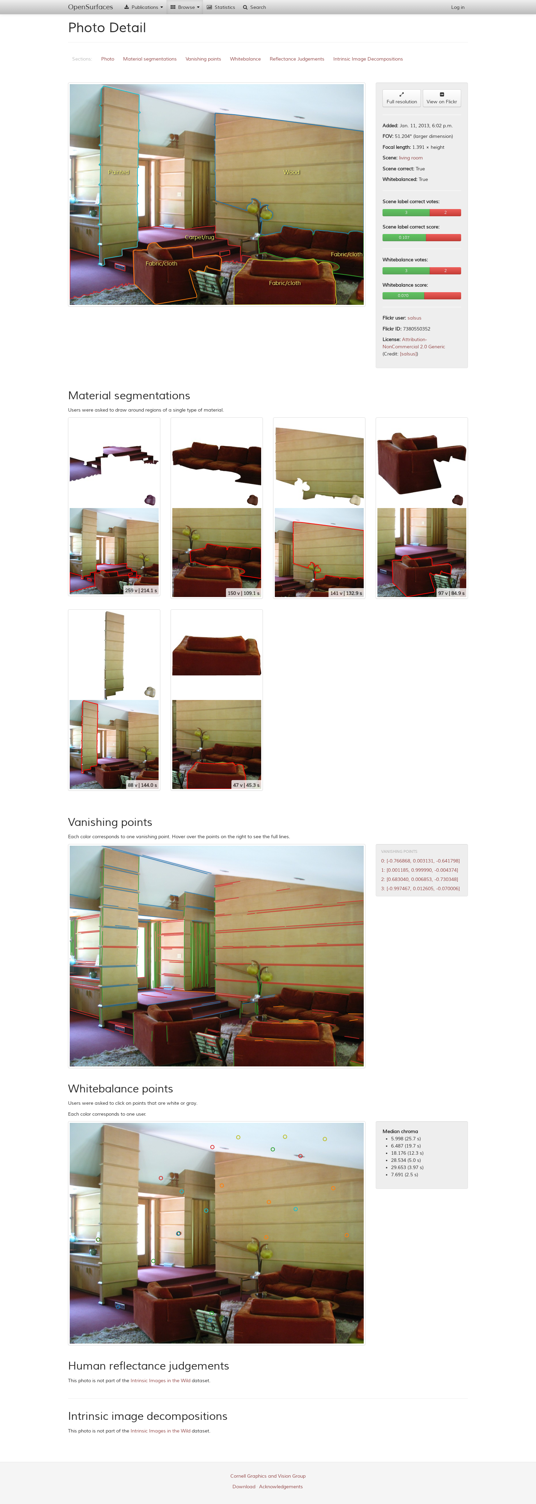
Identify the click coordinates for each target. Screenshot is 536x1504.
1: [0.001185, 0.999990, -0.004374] (419, 870)
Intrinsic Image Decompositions (368, 59)
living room (411, 158)
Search (254, 7)
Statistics (220, 7)
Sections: (82, 59)
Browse (185, 7)
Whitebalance (245, 59)
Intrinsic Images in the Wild (160, 1381)
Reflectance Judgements (297, 59)
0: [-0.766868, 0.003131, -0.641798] (420, 861)
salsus (414, 318)
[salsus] (408, 354)
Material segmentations (150, 59)
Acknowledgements (281, 1487)
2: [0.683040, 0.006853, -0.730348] (419, 879)
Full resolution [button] (402, 98)
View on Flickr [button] (442, 98)
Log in (458, 7)
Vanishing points (203, 59)
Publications (143, 7)
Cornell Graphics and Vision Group (268, 1476)
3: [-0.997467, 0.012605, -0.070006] (420, 889)
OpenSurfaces (90, 7)
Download (243, 1487)
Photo (107, 59)
